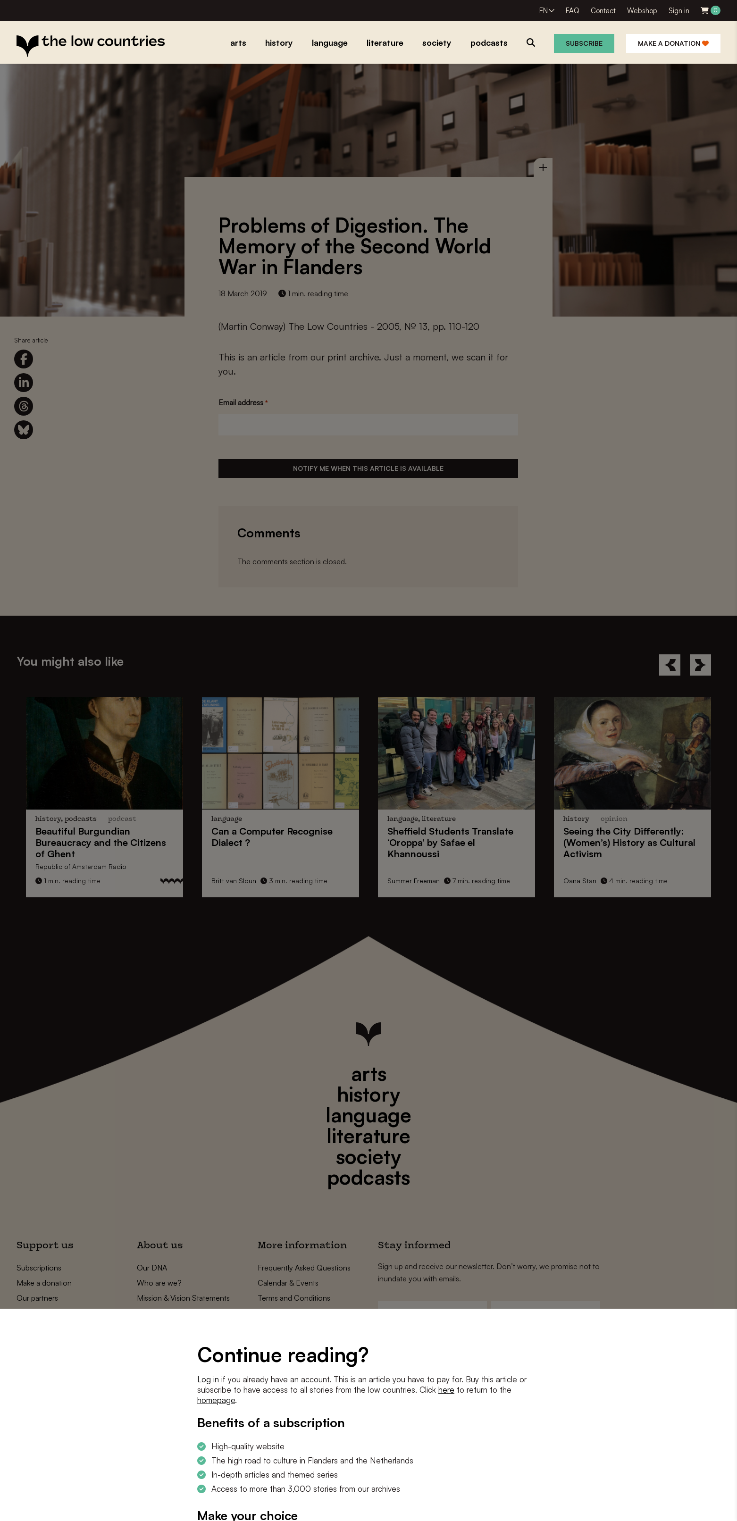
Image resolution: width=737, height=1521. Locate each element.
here (446, 1390)
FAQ (572, 10)
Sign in (679, 10)
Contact (603, 10)
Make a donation (673, 43)
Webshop (642, 10)
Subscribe (584, 43)
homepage (216, 1400)
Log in (208, 1379)
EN (543, 10)
